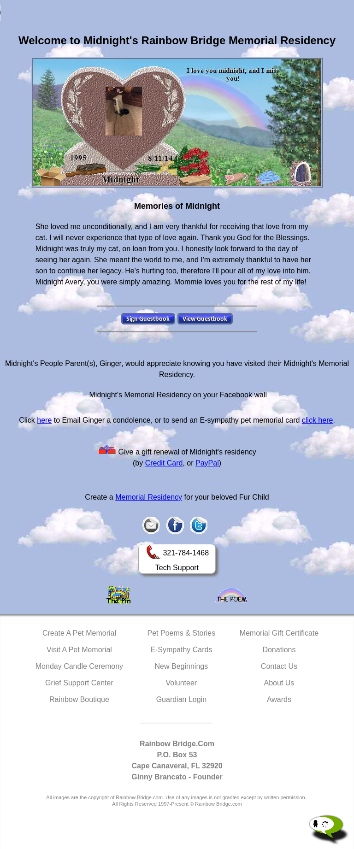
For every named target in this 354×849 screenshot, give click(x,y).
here (44, 420)
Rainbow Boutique (79, 699)
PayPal (207, 463)
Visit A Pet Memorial (79, 650)
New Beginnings (181, 666)
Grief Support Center (79, 683)
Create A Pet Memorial (79, 633)
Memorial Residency (148, 497)
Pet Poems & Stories (182, 633)
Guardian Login (181, 699)
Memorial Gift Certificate (279, 633)
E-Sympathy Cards (181, 650)
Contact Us (279, 666)
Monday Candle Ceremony (79, 666)
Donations (278, 650)
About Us (279, 683)
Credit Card (164, 463)
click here (317, 420)
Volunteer (181, 683)
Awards (279, 699)
